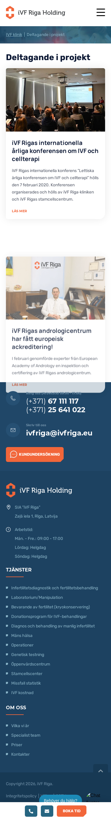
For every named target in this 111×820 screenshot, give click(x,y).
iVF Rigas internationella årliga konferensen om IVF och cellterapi (55, 151)
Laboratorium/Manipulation (37, 597)
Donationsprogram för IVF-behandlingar (49, 616)
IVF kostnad (22, 692)
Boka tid (72, 811)
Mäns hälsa (22, 635)
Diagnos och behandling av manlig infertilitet (53, 626)
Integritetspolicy (21, 796)
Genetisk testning (27, 654)
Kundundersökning (35, 454)
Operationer (22, 645)
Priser (16, 744)
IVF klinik (14, 34)
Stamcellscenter (26, 673)
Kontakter (20, 754)
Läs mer (19, 211)
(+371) (52, 401)
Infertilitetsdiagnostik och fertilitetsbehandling (54, 588)
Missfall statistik (26, 683)
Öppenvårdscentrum (30, 664)
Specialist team (25, 735)
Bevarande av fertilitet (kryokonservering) (50, 607)
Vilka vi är (20, 725)
